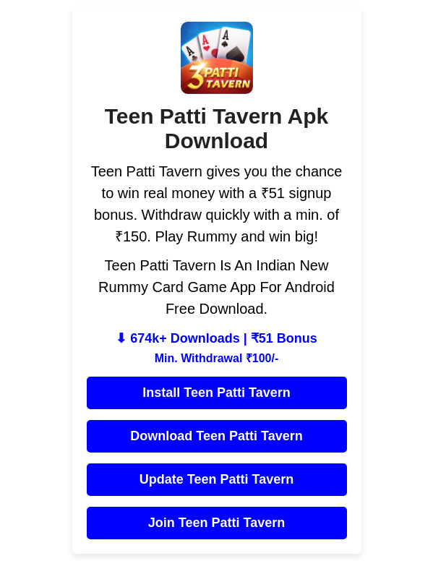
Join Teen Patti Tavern (216, 522)
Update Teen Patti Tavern (216, 479)
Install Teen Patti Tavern (216, 392)
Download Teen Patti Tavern (216, 436)
